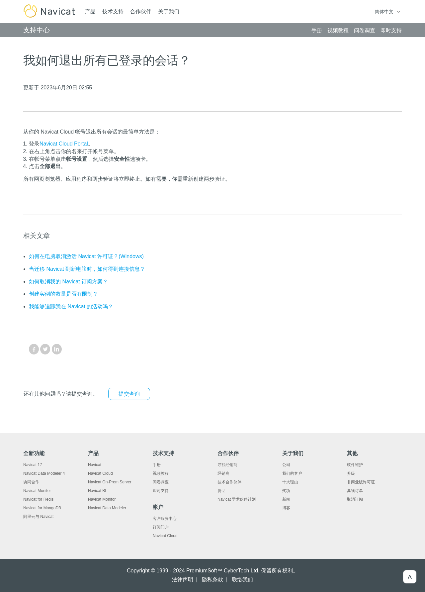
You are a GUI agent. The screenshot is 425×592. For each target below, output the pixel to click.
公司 (286, 464)
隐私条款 (212, 579)
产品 (90, 11)
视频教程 (161, 473)
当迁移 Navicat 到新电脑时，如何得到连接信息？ (87, 269)
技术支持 (113, 11)
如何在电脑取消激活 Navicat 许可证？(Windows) (86, 256)
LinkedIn (57, 349)
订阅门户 (161, 527)
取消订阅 (355, 499)
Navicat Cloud (100, 473)
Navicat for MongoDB (42, 508)
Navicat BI (97, 490)
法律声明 (182, 579)
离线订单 (355, 490)
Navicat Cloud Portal (64, 144)
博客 (286, 508)
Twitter (45, 349)
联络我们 (242, 579)
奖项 (286, 490)
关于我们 (168, 11)
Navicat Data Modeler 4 (44, 473)
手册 (157, 464)
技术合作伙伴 (229, 482)
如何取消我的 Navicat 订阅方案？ (68, 281)
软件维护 (355, 464)
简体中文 (385, 11)
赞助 (221, 490)
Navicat (94, 464)
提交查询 (129, 394)
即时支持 (161, 490)
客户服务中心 (165, 518)
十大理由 (290, 482)
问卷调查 (161, 482)
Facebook (34, 349)
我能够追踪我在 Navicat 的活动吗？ (71, 306)
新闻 (286, 499)
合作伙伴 (140, 11)
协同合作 (31, 482)
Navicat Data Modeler (107, 508)
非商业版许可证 (361, 482)
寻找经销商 (227, 464)
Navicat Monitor (37, 490)
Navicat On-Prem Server (109, 482)
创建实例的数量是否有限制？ (63, 294)
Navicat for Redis (38, 499)
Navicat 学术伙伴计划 (236, 499)
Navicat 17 (32, 464)
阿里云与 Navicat (38, 516)
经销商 (223, 473)
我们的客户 (292, 473)
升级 (351, 473)
